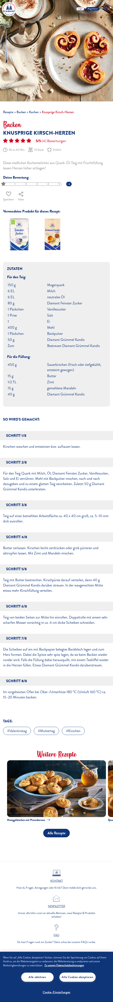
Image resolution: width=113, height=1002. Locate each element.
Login (80, 8)
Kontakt (56, 881)
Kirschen (74, 731)
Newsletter (56, 906)
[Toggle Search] (73, 9)
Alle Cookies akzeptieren (77, 977)
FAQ (56, 935)
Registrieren (93, 8)
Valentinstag (18, 731)
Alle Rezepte (56, 833)
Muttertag (47, 731)
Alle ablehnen (37, 977)
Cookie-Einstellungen (56, 992)
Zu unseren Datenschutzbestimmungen (64, 965)
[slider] (3, 184)
